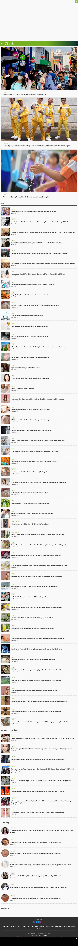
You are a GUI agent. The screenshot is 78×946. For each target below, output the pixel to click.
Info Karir (39, 929)
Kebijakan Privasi (61, 926)
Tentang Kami (15, 926)
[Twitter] (37, 922)
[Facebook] (34, 922)
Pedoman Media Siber (46, 926)
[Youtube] (44, 922)
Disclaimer (71, 926)
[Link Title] (2, 43)
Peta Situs (6, 926)
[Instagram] (40, 922)
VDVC (45, 935)
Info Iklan (35, 926)
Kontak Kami (26, 926)
